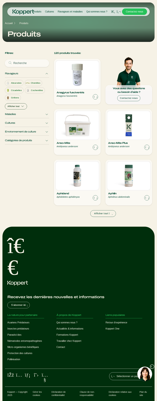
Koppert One (112, 328)
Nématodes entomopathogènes (24, 341)
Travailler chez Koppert (68, 341)
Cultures (49, 11)
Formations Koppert (67, 334)
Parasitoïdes (14, 334)
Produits (36, 11)
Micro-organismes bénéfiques (23, 347)
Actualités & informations (69, 328)
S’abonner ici (19, 305)
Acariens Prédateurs (18, 322)
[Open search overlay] (113, 12)
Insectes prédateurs (18, 328)
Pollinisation (13, 359)
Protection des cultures (19, 353)
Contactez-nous (134, 11)
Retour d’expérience (116, 322)
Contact (60, 347)
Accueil (9, 23)
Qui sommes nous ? (96, 11)
